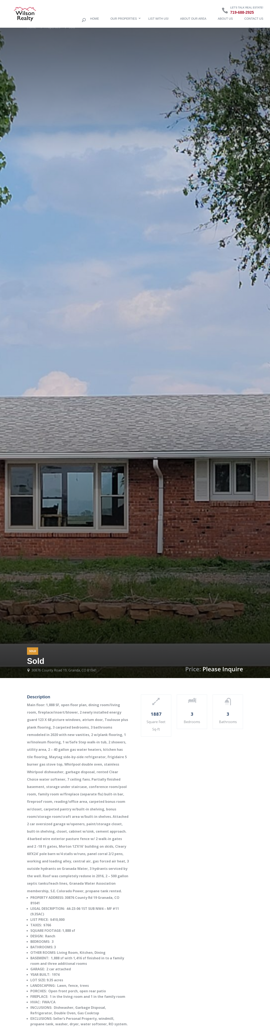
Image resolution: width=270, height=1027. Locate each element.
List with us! (158, 18)
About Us (225, 18)
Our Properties (124, 18)
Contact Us (253, 18)
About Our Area (193, 18)
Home (94, 18)
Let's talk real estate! (246, 7)
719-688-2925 (242, 12)
